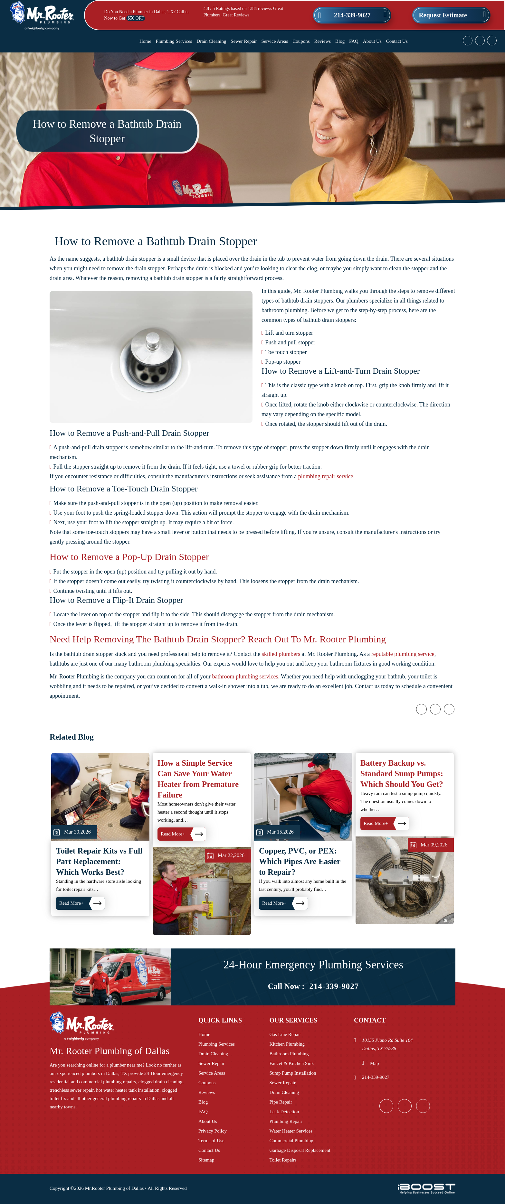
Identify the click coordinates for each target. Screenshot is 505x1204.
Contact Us (397, 41)
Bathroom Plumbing (289, 1053)
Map (374, 1063)
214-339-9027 (352, 15)
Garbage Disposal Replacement (300, 1150)
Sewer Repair (244, 41)
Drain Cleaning (211, 41)
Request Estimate (443, 15)
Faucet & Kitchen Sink (292, 1063)
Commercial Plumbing (291, 1140)
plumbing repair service (325, 500)
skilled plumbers (281, 677)
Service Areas (274, 41)
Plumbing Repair (286, 1121)
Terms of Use (211, 1140)
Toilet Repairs (283, 1159)
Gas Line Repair (285, 1034)
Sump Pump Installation (293, 1073)
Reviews (322, 41)
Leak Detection (284, 1111)
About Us (372, 41)
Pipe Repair (281, 1102)
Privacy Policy (212, 1131)
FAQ (353, 41)
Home (145, 41)
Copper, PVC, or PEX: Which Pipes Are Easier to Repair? (299, 908)
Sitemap (206, 1159)
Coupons (301, 41)
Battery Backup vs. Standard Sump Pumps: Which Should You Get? (401, 820)
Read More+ (173, 880)
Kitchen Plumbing (287, 1044)
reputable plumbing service (402, 677)
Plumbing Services (174, 41)
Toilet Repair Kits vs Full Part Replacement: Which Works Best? (99, 908)
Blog (340, 41)
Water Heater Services (291, 1131)
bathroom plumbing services (245, 700)
